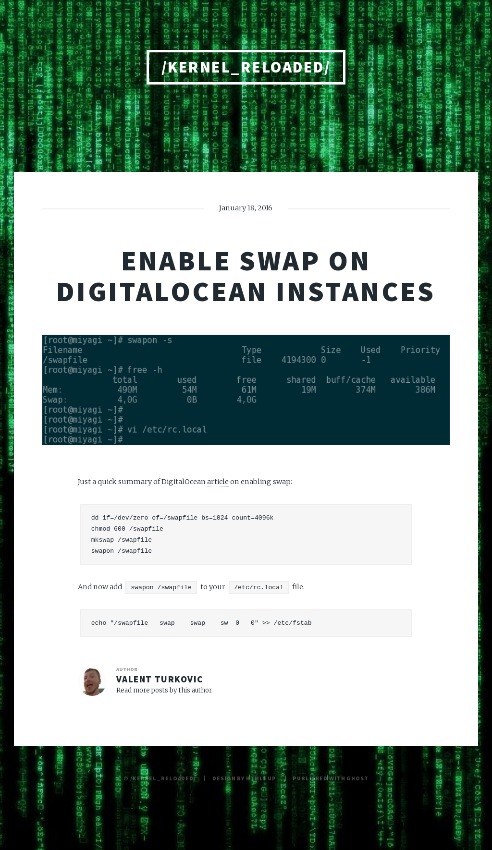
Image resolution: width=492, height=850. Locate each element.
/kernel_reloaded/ (246, 67)
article (218, 481)
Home (21, 149)
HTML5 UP (261, 778)
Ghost (357, 778)
